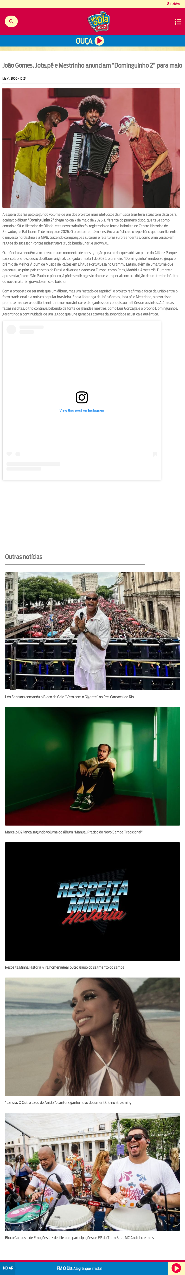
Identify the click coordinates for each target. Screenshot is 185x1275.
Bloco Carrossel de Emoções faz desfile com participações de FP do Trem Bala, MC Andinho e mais (79, 1237)
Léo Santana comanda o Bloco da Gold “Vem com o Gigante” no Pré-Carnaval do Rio (69, 697)
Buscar (11, 21)
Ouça (84, 41)
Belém (175, 4)
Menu (178, 21)
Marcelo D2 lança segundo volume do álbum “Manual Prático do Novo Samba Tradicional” (74, 832)
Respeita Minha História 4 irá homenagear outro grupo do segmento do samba (64, 967)
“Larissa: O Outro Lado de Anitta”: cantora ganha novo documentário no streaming (68, 1102)
